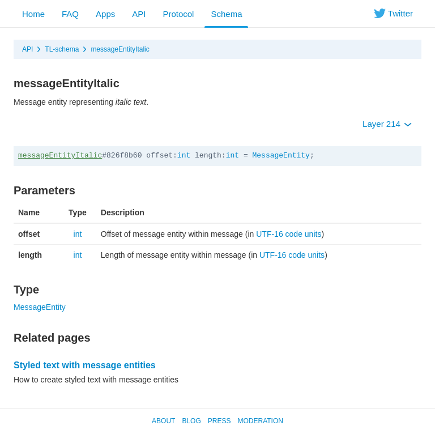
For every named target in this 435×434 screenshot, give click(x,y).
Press (219, 421)
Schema (226, 14)
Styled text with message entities (85, 365)
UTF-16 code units (288, 234)
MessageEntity (281, 155)
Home (33, 14)
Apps (105, 14)
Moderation (260, 421)
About (163, 421)
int (183, 155)
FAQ (70, 14)
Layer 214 (387, 124)
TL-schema (62, 49)
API (139, 14)
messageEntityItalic (120, 49)
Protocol (178, 14)
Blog (191, 421)
